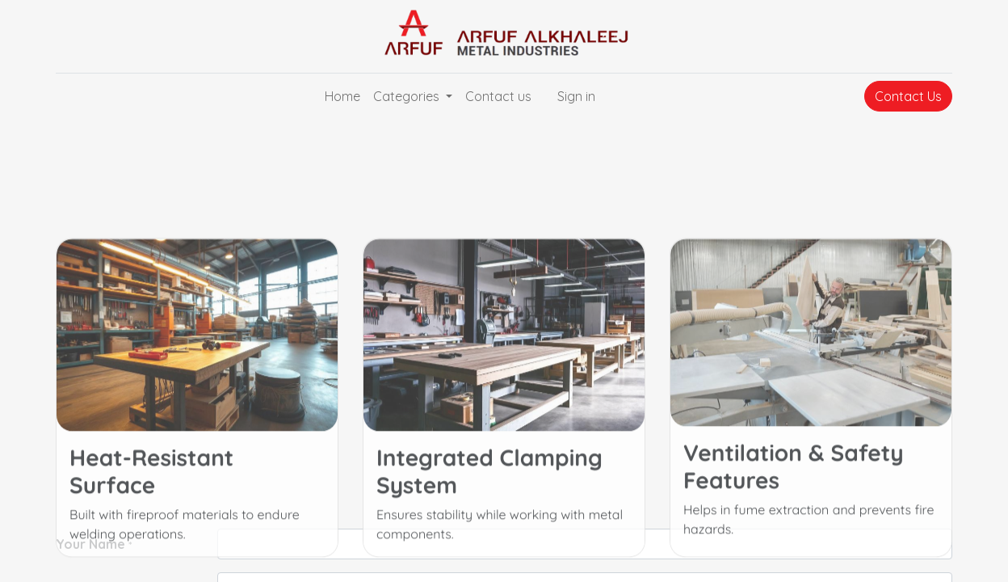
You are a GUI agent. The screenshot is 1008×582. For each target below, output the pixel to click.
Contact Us (908, 96)
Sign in (576, 96)
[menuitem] (342, 96)
